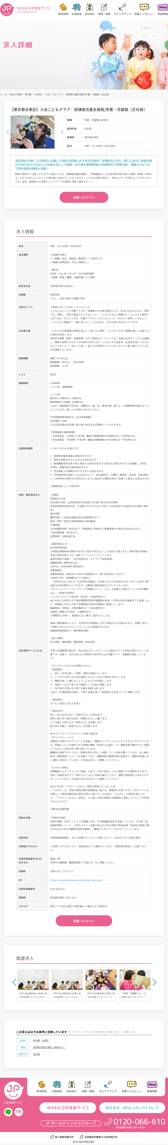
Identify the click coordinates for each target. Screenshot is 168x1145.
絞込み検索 (16, 94)
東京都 (28, 94)
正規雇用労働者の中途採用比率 (100, 1137)
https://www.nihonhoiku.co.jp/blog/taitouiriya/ (76, 880)
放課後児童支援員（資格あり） (49, 1047)
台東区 (38, 94)
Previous (8, 132)
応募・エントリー (84, 197)
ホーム (3, 94)
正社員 (36, 1054)
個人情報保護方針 (64, 1137)
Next (62, 132)
